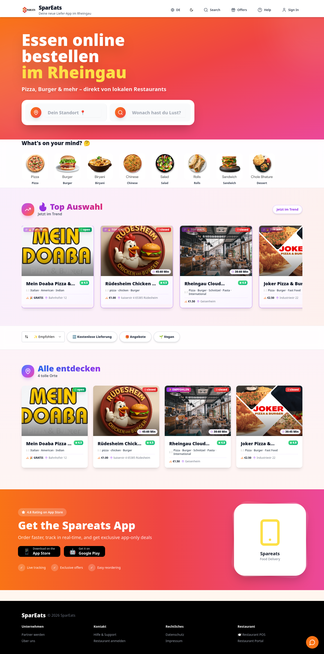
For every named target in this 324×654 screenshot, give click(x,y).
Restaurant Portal (250, 641)
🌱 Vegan (166, 337)
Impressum (174, 641)
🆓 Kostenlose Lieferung (92, 337)
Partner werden (33, 634)
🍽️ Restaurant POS (252, 634)
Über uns (28, 641)
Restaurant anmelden (110, 641)
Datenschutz (175, 634)
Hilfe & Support (105, 634)
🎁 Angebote (135, 337)
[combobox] (43, 336)
